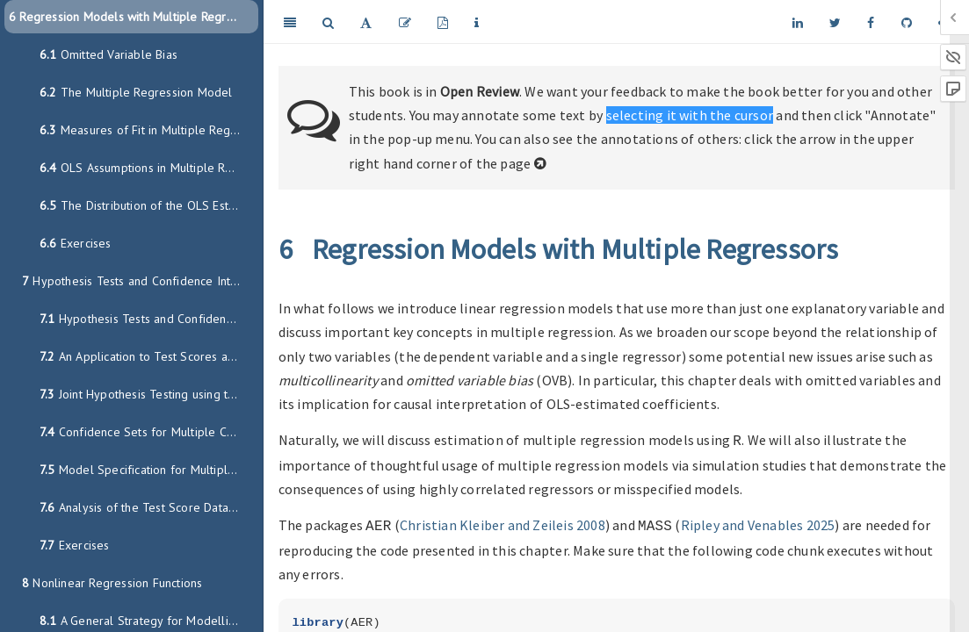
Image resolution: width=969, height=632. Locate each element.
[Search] (328, 22)
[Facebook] (870, 22)
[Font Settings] (366, 22)
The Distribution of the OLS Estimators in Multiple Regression (149, 205)
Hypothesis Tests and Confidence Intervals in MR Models (140, 281)
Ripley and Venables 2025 (758, 523)
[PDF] (442, 22)
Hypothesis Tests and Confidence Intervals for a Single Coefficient (149, 319)
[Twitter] (835, 22)
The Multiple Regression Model (136, 92)
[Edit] (405, 22)
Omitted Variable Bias (108, 54)
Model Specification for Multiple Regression (149, 470)
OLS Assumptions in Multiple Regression (149, 168)
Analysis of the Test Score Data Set (145, 507)
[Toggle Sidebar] (290, 22)
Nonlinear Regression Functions (112, 583)
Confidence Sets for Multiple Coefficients (149, 432)
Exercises (76, 243)
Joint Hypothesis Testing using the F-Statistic (149, 394)
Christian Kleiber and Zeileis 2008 (502, 523)
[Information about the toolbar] (476, 22)
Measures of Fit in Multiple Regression (149, 130)
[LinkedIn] (797, 22)
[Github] (906, 22)
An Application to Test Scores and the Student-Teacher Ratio (149, 356)
